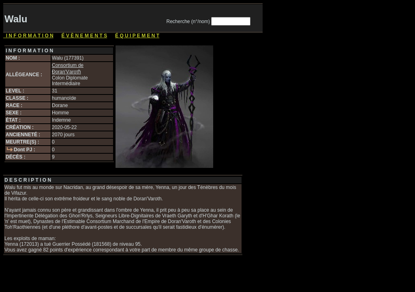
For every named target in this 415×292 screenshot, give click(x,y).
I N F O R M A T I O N (28, 36)
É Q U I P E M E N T (137, 36)
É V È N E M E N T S (84, 36)
